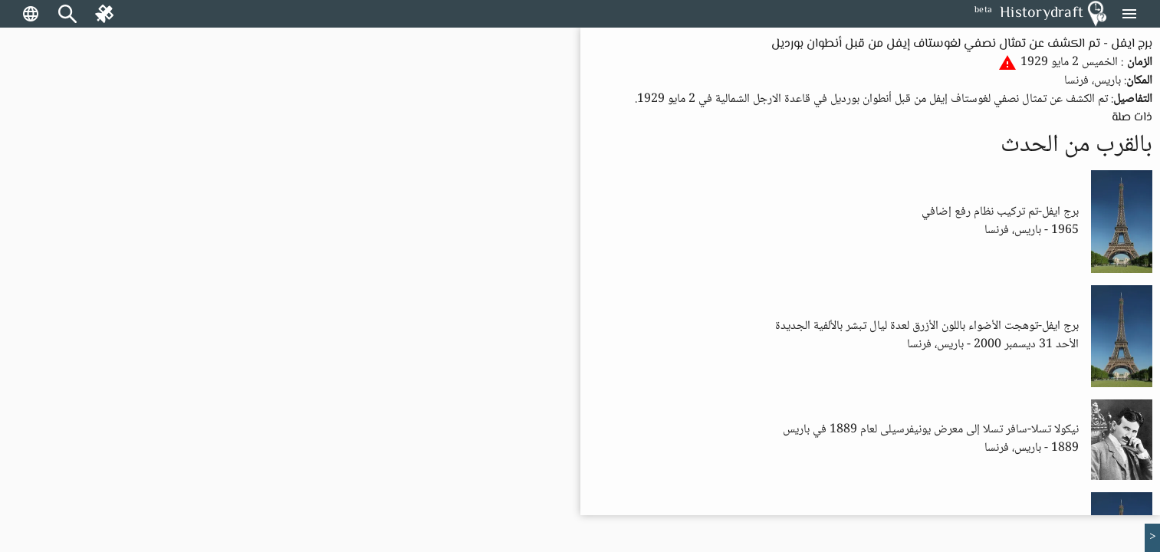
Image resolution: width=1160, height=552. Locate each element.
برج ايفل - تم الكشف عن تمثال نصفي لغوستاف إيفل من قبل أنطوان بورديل (961, 44)
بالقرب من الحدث (1076, 145)
